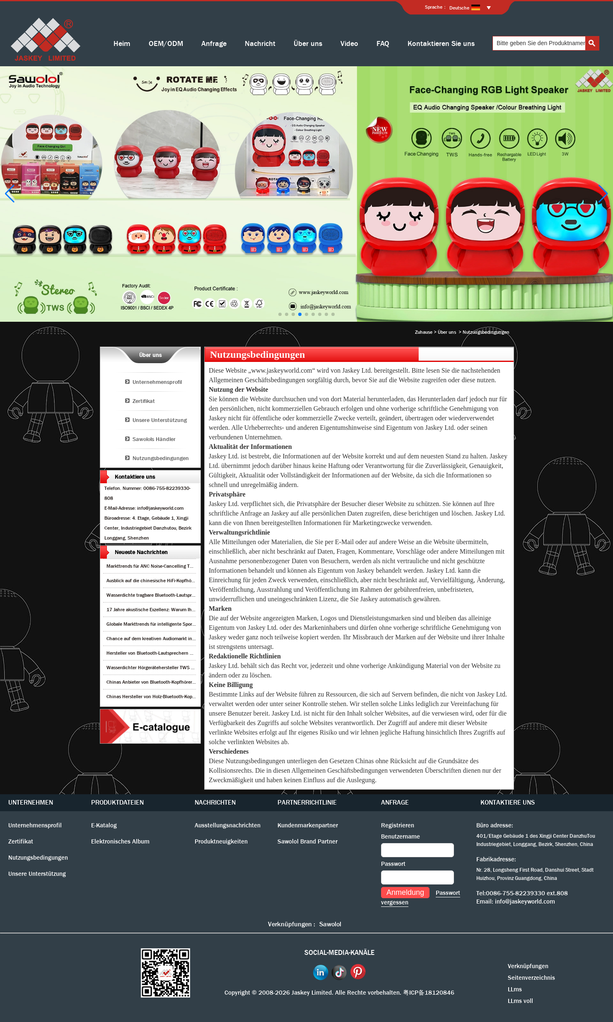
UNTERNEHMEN (30, 802)
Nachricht (260, 43)
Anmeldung (405, 892)
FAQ (382, 43)
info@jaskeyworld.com (525, 901)
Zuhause (423, 332)
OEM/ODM (166, 43)
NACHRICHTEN (215, 802)
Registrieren (397, 825)
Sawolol (330, 924)
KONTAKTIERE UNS (507, 802)
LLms (515, 989)
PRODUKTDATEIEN (117, 802)
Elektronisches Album (120, 841)
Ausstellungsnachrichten (228, 825)
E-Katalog (104, 825)
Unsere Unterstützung (160, 420)
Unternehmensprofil (157, 382)
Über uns (308, 43)
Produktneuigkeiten (221, 841)
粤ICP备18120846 (428, 992)
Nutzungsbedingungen (161, 458)
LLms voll (520, 1001)
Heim (121, 43)
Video (349, 43)
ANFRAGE (395, 802)
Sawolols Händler (154, 439)
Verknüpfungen (528, 966)
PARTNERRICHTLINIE (307, 802)
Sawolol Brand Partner (308, 841)
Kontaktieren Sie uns (441, 43)
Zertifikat (144, 401)
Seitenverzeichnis (531, 978)
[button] (280, 314)
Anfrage (214, 43)
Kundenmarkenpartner (308, 825)
